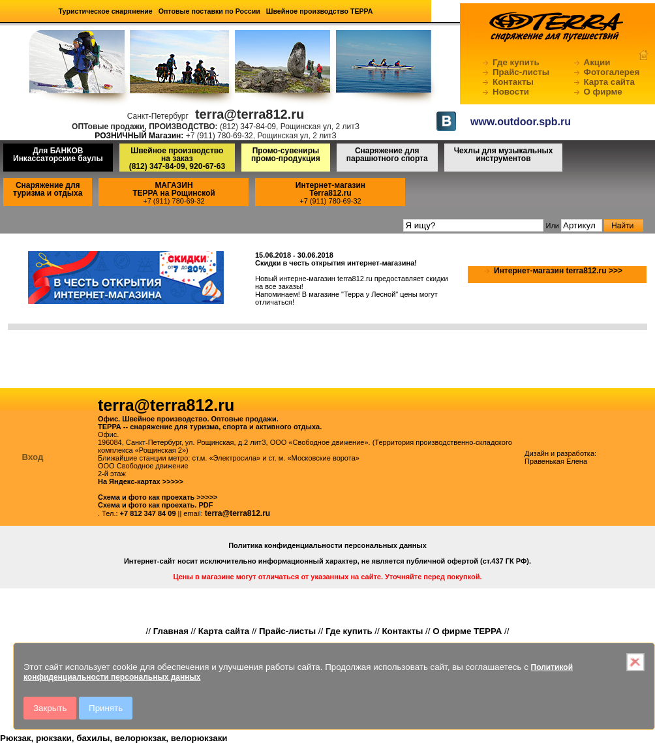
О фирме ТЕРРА (467, 631)
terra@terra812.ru (237, 513)
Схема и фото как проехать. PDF (155, 505)
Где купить (516, 62)
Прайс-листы (521, 72)
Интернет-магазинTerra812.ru (330, 189)
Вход (33, 457)
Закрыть (50, 708)
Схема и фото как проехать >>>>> (158, 497)
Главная (171, 631)
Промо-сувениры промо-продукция (285, 154)
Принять (106, 708)
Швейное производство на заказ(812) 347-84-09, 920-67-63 (177, 158)
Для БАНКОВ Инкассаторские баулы (58, 154)
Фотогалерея (612, 72)
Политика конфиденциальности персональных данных (327, 545)
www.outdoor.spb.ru (520, 121)
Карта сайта (609, 82)
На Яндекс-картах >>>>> (140, 481)
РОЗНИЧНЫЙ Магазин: (139, 135)
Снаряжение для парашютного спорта (387, 154)
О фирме (603, 92)
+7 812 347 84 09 (148, 513)
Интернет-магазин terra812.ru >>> (558, 270)
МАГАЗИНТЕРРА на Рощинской (173, 189)
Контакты (513, 82)
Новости (511, 92)
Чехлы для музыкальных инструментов (503, 154)
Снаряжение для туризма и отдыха (47, 189)
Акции (597, 62)
